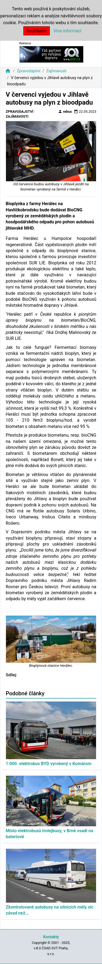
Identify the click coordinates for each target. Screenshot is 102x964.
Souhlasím (36, 30)
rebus (65, 111)
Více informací (68, 30)
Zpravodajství (28, 71)
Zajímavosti (56, 71)
